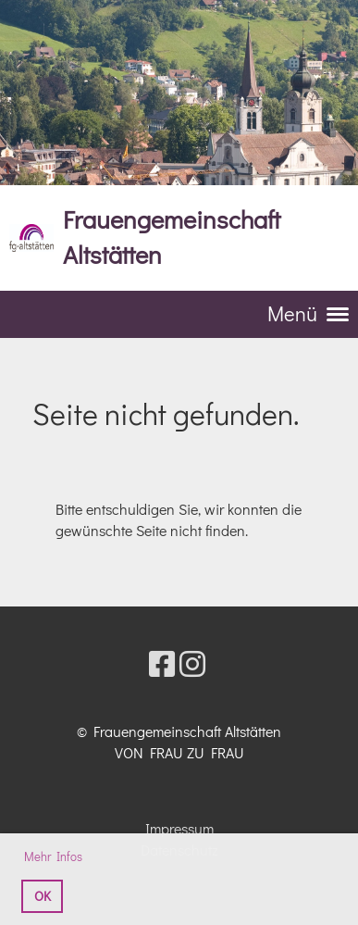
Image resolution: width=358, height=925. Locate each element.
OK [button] (42, 896)
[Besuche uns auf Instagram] (192, 663)
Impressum (179, 828)
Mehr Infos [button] (53, 856)
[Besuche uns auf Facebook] (162, 663)
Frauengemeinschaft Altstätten (171, 236)
